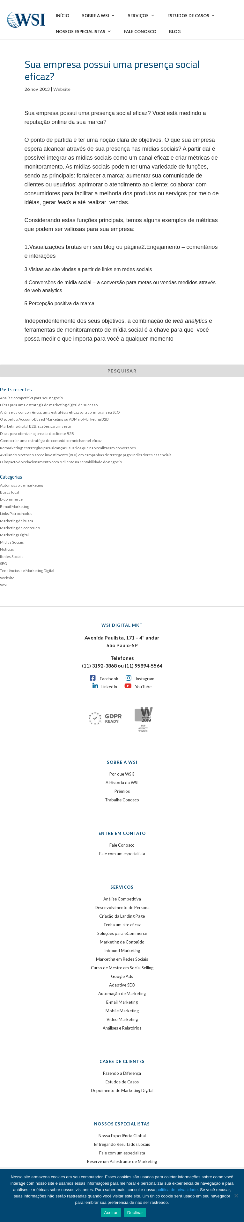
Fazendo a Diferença (122, 1073)
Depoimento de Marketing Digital (122, 1090)
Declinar (135, 1212)
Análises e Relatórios (122, 1027)
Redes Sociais (11, 556)
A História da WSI (122, 782)
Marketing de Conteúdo (122, 941)
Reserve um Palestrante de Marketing (122, 1161)
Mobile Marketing (122, 1010)
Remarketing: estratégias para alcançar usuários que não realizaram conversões (68, 447)
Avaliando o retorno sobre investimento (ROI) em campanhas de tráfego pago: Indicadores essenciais (86, 454)
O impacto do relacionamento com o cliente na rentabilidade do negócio (61, 461)
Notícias (7, 549)
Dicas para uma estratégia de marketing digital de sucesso (49, 404)
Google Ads (122, 976)
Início (62, 15)
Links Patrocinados (16, 513)
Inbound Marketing (122, 950)
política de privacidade (177, 1189)
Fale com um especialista (122, 853)
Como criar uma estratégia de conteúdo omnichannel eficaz (51, 440)
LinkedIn (109, 686)
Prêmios (122, 791)
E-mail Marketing (14, 506)
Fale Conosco (140, 31)
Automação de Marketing (122, 993)
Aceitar (111, 1212)
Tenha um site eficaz (122, 924)
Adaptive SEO (122, 984)
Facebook (109, 678)
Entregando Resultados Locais (122, 1144)
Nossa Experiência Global (122, 1135)
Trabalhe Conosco (122, 799)
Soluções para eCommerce (122, 933)
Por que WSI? (122, 774)
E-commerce (11, 499)
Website (61, 89)
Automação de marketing (21, 485)
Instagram (145, 678)
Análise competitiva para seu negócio (31, 397)
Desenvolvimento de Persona (122, 907)
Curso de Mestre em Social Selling (122, 967)
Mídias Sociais (12, 542)
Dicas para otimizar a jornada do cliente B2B (37, 433)
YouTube (143, 686)
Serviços (141, 16)
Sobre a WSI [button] (98, 16)
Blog (175, 31)
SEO (3, 563)
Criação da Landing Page (122, 916)
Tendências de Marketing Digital (27, 570)
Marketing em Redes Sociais (122, 959)
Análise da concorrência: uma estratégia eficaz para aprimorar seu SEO (60, 412)
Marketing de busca (16, 520)
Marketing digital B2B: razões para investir (35, 426)
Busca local (9, 492)
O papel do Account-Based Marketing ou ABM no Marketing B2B (54, 419)
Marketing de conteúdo (20, 527)
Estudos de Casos (191, 16)
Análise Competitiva (122, 898)
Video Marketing (122, 1019)
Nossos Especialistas (83, 32)
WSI (3, 584)
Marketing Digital (14, 534)
